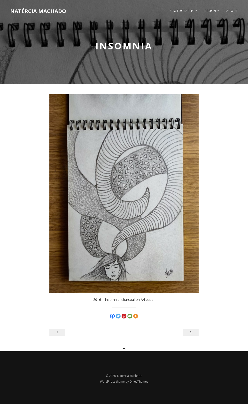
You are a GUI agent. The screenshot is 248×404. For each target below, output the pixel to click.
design (211, 11)
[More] (135, 316)
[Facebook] (112, 316)
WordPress (108, 382)
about (232, 11)
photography (183, 11)
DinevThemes (139, 382)
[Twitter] (118, 316)
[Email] (129, 316)
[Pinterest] (124, 316)
